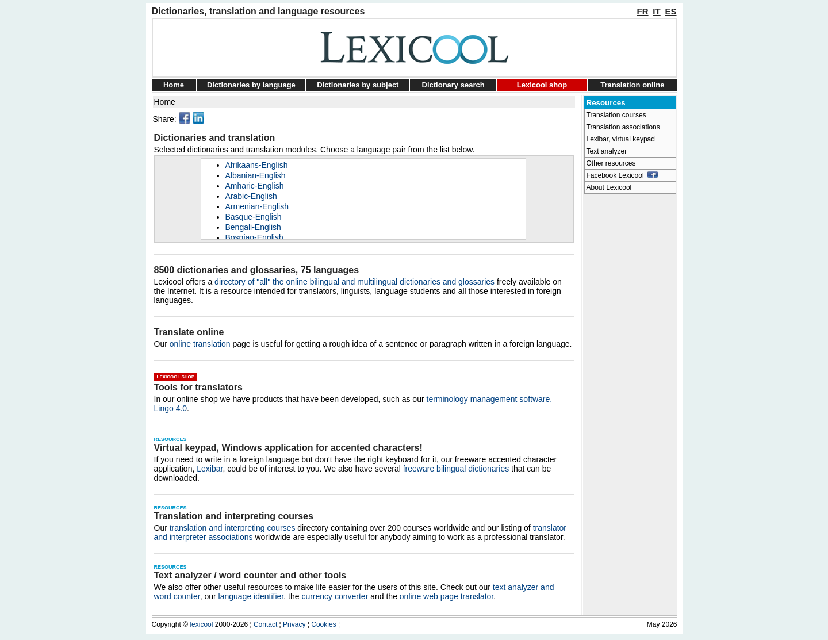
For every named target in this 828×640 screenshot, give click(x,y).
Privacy (294, 624)
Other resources (611, 163)
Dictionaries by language (251, 84)
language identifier (251, 596)
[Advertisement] (630, 371)
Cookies (323, 624)
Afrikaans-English (256, 165)
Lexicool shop (542, 84)
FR (643, 11)
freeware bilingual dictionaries (456, 468)
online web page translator (446, 596)
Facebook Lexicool (622, 175)
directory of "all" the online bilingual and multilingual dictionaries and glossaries (354, 281)
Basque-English (253, 216)
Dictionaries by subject (357, 84)
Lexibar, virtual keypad (620, 139)
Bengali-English (253, 227)
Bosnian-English (254, 237)
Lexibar (210, 468)
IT (656, 11)
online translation (200, 343)
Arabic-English (251, 196)
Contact (265, 624)
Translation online (632, 84)
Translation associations (623, 127)
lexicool (201, 624)
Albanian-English (255, 175)
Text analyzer (606, 151)
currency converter (334, 596)
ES (670, 11)
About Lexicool (609, 187)
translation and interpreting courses (233, 527)
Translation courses (616, 115)
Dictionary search (453, 84)
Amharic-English (254, 185)
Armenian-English (257, 206)
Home (173, 84)
